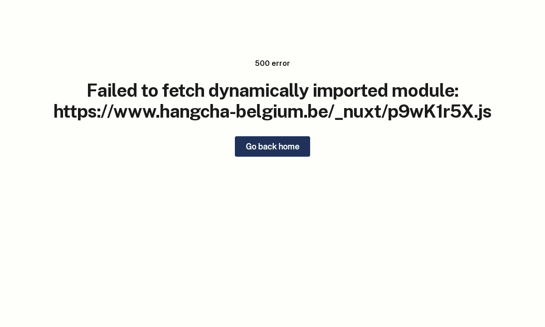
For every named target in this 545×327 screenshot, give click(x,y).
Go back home (272, 146)
